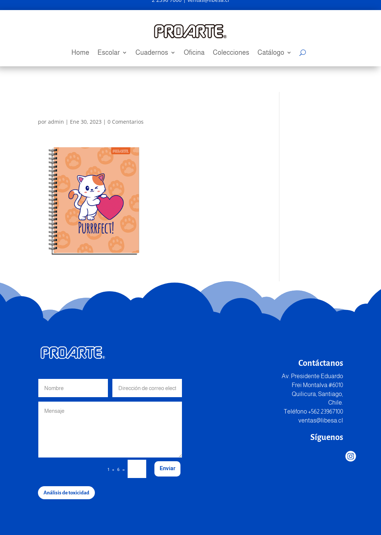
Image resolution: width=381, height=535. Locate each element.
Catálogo (270, 53)
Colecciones (231, 53)
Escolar (108, 53)
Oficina (194, 53)
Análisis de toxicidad (66, 493)
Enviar (167, 468)
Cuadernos (151, 53)
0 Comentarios (126, 121)
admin (56, 121)
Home (80, 53)
